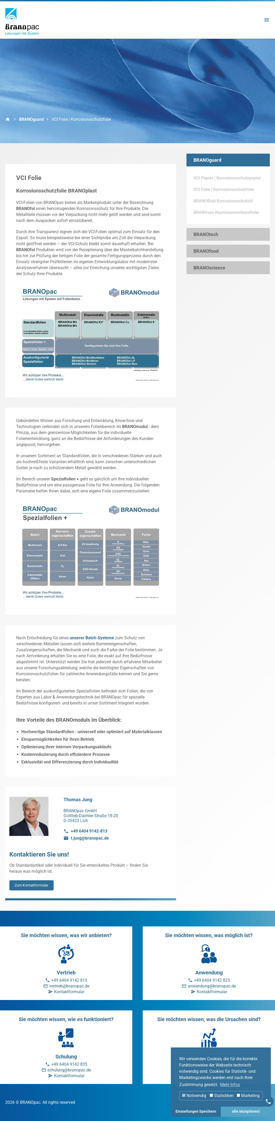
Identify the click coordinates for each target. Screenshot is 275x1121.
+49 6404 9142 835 (69, 1064)
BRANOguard (31, 119)
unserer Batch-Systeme (92, 637)
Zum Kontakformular (31, 885)
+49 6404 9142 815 (69, 980)
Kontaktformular (69, 991)
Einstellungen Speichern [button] (196, 1111)
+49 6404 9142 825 (212, 980)
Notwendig (194, 1095)
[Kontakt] (268, 1101)
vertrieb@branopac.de (69, 986)
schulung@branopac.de (69, 1070)
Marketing (248, 1095)
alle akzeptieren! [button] (246, 1111)
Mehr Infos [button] (230, 1084)
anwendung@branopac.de (212, 986)
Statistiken (222, 1095)
